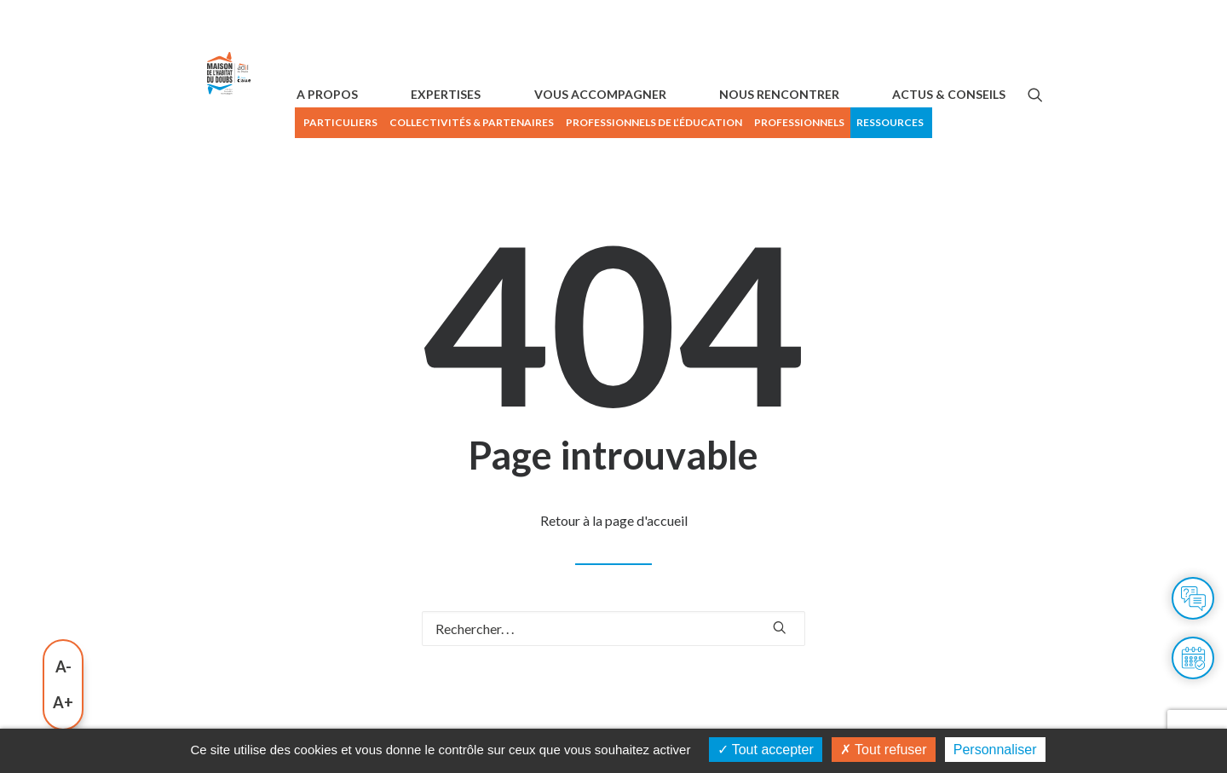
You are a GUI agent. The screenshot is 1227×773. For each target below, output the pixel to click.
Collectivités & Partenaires (587, 122)
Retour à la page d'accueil (614, 586)
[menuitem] (455, 122)
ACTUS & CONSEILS (948, 160)
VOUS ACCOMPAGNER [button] (658, 160)
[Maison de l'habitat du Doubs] (271, 139)
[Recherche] (613, 694)
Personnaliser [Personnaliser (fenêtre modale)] (995, 749)
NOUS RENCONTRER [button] (808, 160)
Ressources (1006, 122)
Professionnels (915, 122)
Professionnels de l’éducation (770, 122)
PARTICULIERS (456, 122)
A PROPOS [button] (443, 160)
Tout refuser (883, 749)
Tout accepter (765, 749)
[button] (1035, 160)
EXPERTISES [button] (532, 160)
